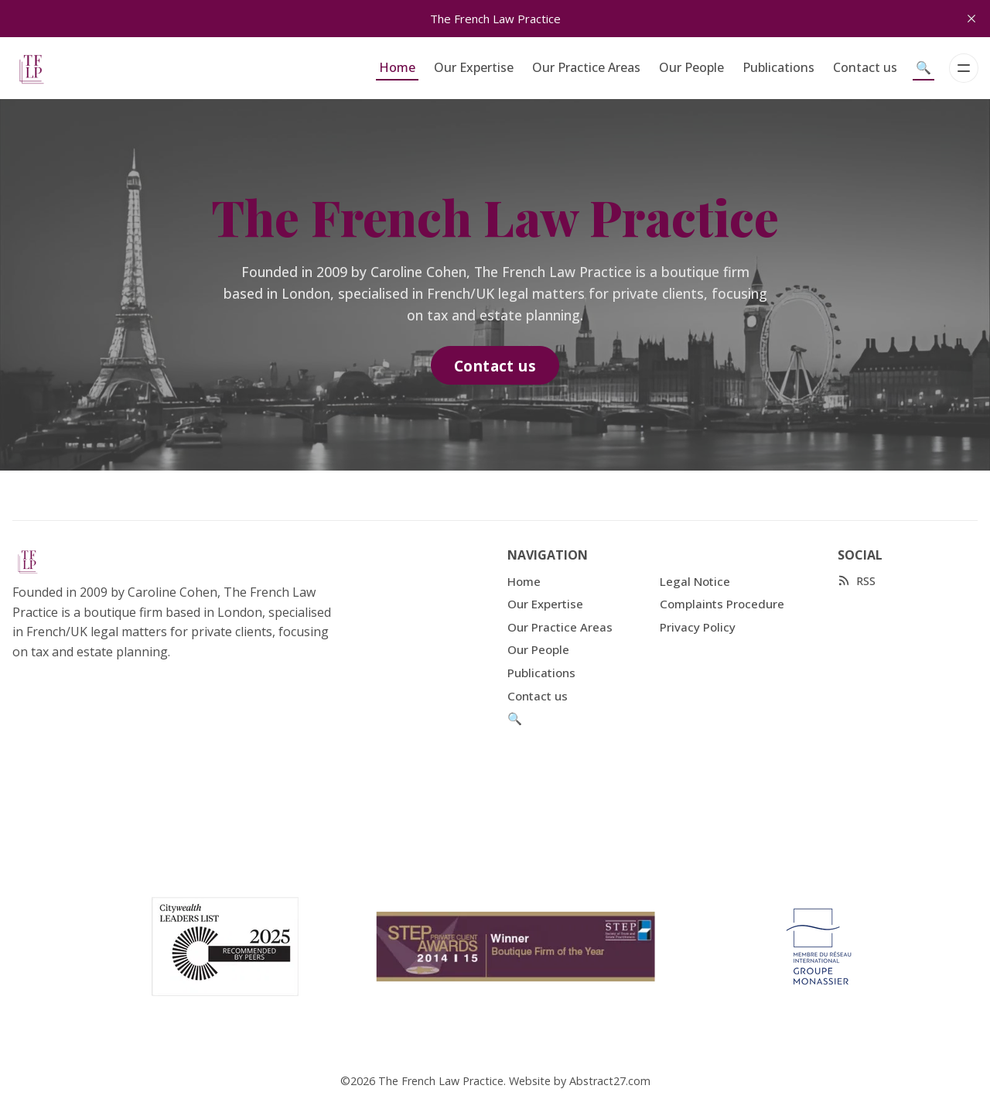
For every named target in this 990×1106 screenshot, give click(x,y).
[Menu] (964, 68)
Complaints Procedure (722, 603)
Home (397, 67)
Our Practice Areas (586, 67)
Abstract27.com (609, 1080)
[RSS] (857, 581)
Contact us (865, 67)
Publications (778, 67)
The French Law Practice (441, 1080)
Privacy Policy (698, 627)
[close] (971, 18)
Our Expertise (474, 67)
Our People (691, 67)
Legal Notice (695, 581)
